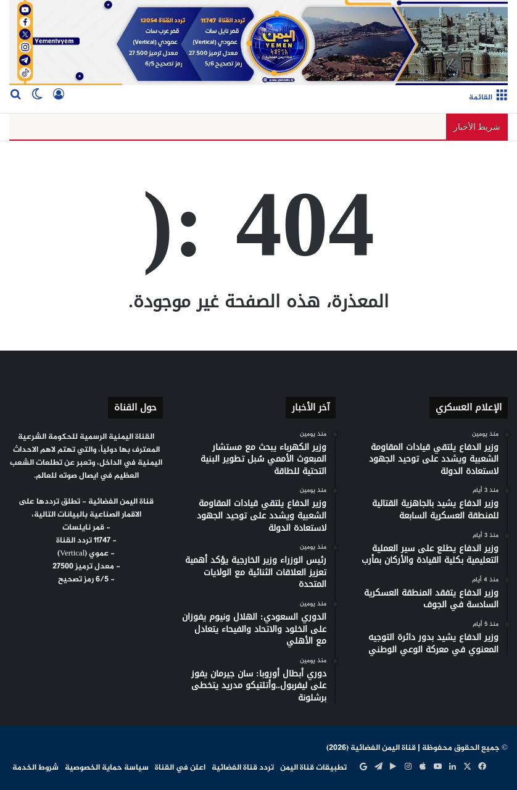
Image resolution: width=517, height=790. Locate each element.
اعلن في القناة (180, 768)
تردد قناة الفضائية (243, 768)
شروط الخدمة (35, 768)
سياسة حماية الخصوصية (107, 768)
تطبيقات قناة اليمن (313, 768)
